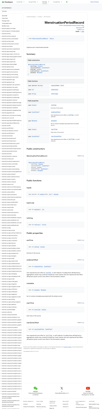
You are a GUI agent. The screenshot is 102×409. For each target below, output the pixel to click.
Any (62, 85)
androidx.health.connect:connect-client (74, 25)
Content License (67, 347)
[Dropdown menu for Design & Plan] (38, 2)
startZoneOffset (56, 136)
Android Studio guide (81, 407)
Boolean (40, 85)
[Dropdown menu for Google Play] (62, 2)
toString (54, 94)
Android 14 (65, 406)
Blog (69, 2)
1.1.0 (83, 29)
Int (33, 89)
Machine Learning (41, 406)
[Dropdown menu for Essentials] (24, 2)
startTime (54, 129)
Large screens (53, 405)
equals (53, 85)
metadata (54, 121)
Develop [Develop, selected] (44, 2)
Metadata (39, 72)
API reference (7, 8)
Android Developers (31, 16)
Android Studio (94, 2)
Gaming (38, 404)
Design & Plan (32, 2)
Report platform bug (94, 404)
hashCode (54, 89)
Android (25, 404)
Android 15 (65, 404)
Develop (40, 16)
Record (52, 38)
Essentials (19, 2)
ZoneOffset (45, 68)
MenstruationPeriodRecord (40, 38)
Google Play (56, 2)
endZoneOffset (55, 112)
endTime (53, 105)
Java (82, 31)
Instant (40, 66)
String (34, 94)
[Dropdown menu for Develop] (49, 2)
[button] (10, 28)
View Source (79, 27)
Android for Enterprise (29, 406)
